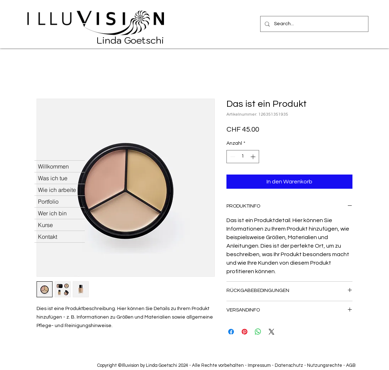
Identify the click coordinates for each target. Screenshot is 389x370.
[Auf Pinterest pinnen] (244, 331)
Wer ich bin (52, 213)
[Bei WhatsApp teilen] (258, 331)
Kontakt (47, 236)
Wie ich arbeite (57, 189)
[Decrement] (232, 156)
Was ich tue (52, 178)
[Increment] (253, 156)
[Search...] (313, 24)
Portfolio (48, 201)
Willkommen (53, 166)
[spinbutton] (242, 156)
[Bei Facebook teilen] (231, 331)
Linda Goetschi (130, 40)
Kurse (45, 224)
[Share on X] (271, 331)
